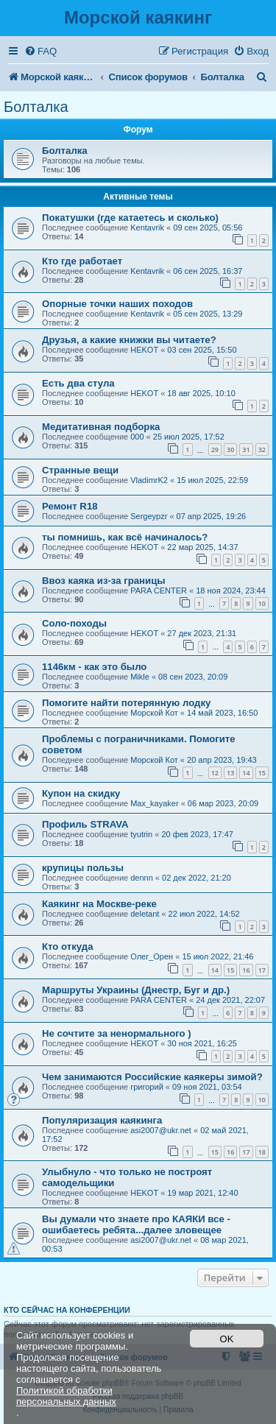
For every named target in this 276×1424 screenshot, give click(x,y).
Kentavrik (147, 227)
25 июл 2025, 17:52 (188, 436)
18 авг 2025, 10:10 (201, 393)
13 (230, 773)
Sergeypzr (148, 516)
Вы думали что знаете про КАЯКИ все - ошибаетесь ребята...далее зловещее (136, 1224)
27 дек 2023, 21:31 (201, 633)
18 (262, 1152)
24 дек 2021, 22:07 (230, 999)
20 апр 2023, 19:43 (222, 759)
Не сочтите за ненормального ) (116, 1033)
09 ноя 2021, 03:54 (207, 1086)
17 (262, 970)
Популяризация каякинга (102, 1120)
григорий (146, 1086)
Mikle (139, 676)
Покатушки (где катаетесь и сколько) (130, 217)
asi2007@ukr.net (160, 1130)
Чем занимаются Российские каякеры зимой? (152, 1076)
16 (246, 970)
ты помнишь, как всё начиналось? (125, 537)
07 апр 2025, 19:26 (212, 516)
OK (227, 1338)
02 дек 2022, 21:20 (196, 877)
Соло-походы (74, 623)
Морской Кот (154, 712)
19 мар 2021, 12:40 (202, 1192)
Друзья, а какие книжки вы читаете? (129, 339)
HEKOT (144, 349)
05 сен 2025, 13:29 (207, 313)
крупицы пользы (83, 867)
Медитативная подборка (101, 426)
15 (262, 773)
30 (230, 449)
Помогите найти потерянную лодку (126, 702)
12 (215, 773)
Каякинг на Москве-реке (99, 903)
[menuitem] (40, 51)
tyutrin (141, 834)
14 (246, 773)
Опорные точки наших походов (117, 303)
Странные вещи (80, 470)
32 (262, 449)
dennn (141, 877)
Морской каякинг (138, 17)
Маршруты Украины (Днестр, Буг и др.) (136, 989)
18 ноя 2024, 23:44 (231, 590)
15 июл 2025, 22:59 (212, 480)
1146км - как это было (94, 666)
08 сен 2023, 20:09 (192, 676)
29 (215, 449)
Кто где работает (82, 261)
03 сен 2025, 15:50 (201, 349)
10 (262, 603)
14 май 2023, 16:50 (222, 712)
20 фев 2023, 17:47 (197, 834)
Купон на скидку (81, 793)
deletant (144, 913)
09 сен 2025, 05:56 (207, 227)
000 (137, 436)
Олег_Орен (151, 956)
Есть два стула (78, 383)
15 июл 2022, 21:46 (217, 956)
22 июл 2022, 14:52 (204, 913)
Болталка (36, 107)
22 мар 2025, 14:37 (202, 547)
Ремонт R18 (70, 506)
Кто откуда (67, 946)
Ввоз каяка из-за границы (104, 580)
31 (246, 449)
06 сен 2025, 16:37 (207, 271)
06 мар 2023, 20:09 (223, 803)
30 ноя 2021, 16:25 (202, 1043)
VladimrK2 (149, 480)
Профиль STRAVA (85, 824)
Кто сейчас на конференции (67, 1309)
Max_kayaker (154, 803)
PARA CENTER (158, 590)
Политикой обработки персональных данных (66, 1396)
